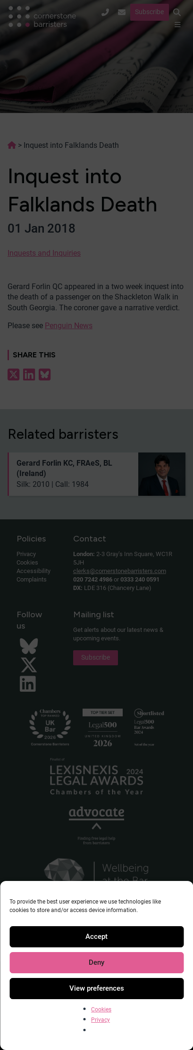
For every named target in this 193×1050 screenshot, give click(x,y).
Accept (96, 936)
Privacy (100, 1020)
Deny (96, 962)
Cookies (101, 1009)
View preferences (96, 988)
